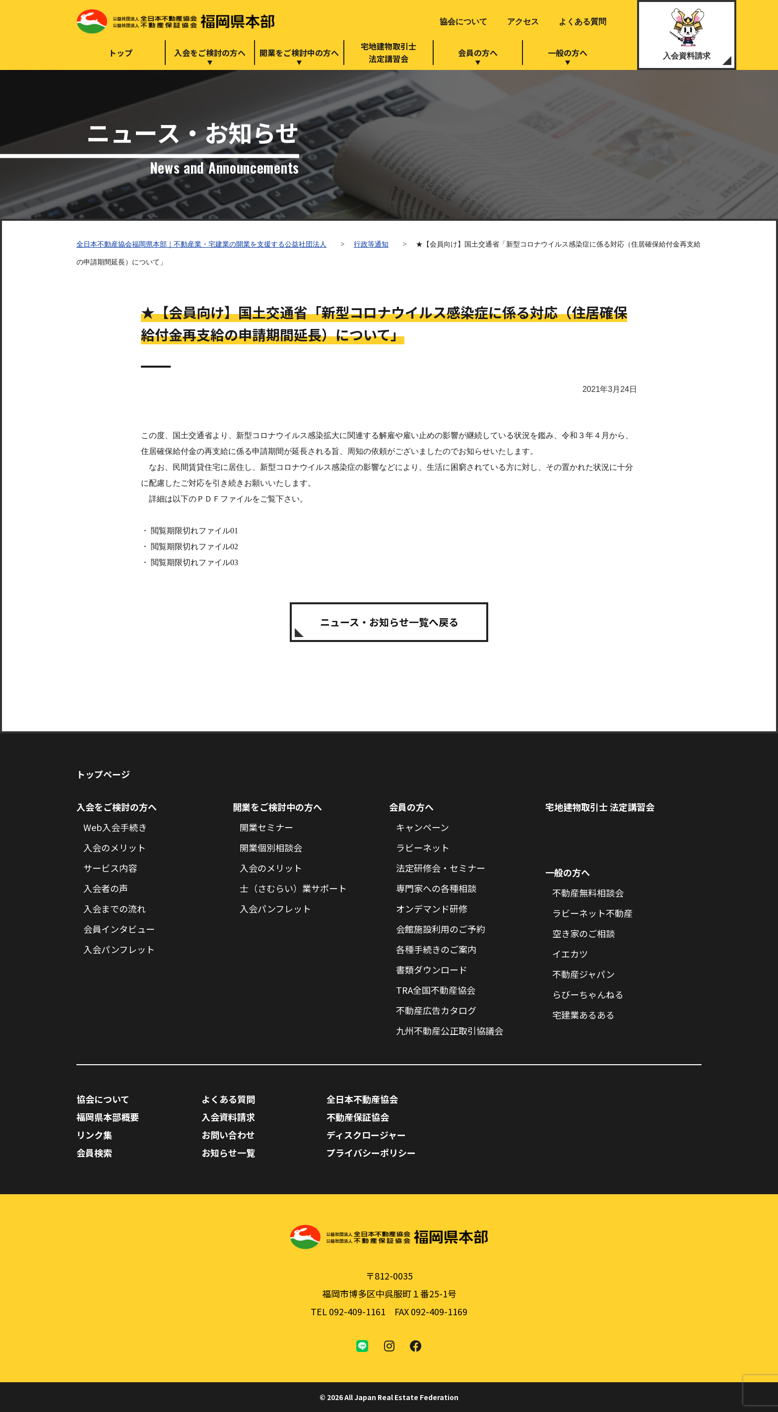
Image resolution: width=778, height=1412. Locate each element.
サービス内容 (110, 867)
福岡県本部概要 (107, 1116)
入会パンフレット (119, 949)
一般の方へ (567, 53)
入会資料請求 (687, 56)
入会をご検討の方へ (210, 53)
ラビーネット (423, 847)
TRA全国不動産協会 (435, 989)
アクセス (523, 21)
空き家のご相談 (583, 933)
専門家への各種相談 (436, 888)
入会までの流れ (114, 908)
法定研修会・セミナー (440, 867)
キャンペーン (422, 827)
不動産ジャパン (583, 973)
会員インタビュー (119, 928)
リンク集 (94, 1134)
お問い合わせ (228, 1134)
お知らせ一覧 (228, 1152)
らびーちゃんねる (588, 994)
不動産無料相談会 (588, 892)
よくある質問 (582, 21)
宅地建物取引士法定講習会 (388, 52)
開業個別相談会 (271, 847)
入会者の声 (105, 888)
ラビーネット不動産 (592, 912)
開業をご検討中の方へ (299, 53)
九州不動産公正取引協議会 (449, 1030)
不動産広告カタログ (436, 1010)
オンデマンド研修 (431, 908)
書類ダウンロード (431, 969)
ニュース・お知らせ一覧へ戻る (389, 622)
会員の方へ (478, 53)
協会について (463, 21)
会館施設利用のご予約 (440, 928)
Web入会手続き (115, 827)
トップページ (103, 774)
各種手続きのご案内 (436, 949)
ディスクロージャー (366, 1134)
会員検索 (94, 1152)
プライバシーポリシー (371, 1152)
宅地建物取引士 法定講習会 (599, 806)
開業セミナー (266, 827)
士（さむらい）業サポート (293, 888)
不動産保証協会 (357, 1116)
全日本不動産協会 (362, 1098)
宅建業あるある (583, 1014)
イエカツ (570, 953)
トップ (120, 53)
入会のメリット (114, 847)
